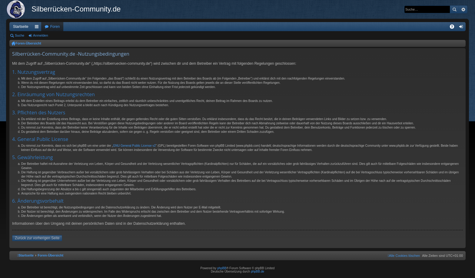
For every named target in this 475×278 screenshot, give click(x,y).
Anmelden (40, 35)
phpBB (221, 268)
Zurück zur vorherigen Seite (37, 238)
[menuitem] (404, 255)
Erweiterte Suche (463, 9)
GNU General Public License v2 (134, 145)
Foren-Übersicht (28, 43)
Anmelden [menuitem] (462, 28)
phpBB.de (257, 271)
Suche (454, 9)
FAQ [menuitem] (454, 28)
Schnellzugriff (38, 28)
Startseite (20, 27)
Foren (55, 27)
